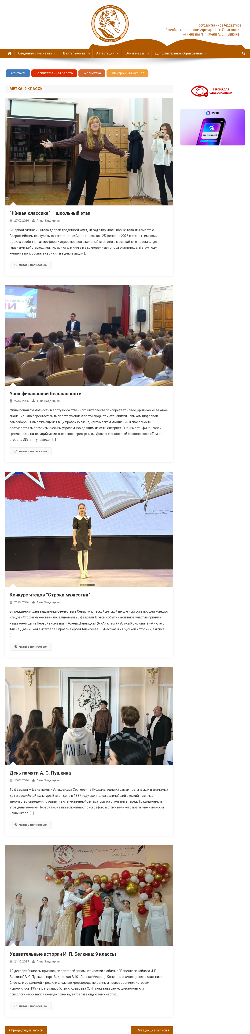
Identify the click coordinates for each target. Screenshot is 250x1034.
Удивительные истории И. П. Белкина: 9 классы (63, 954)
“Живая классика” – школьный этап (50, 213)
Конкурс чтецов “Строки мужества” (50, 595)
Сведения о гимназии (35, 53)
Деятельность (74, 53)
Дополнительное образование (179, 53)
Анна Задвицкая (48, 220)
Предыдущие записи (27, 1030)
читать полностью (31, 265)
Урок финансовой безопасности (45, 393)
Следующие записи (152, 1030)
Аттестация (105, 53)
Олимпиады (134, 53)
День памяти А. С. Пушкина (40, 773)
